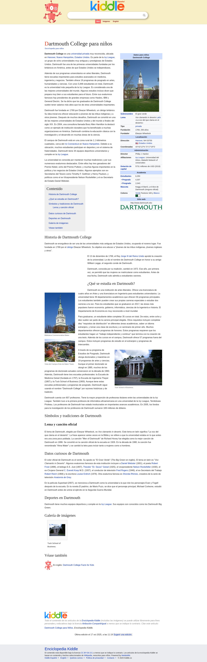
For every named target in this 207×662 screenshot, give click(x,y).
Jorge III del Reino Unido (132, 256)
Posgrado (126, 183)
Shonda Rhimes (130, 474)
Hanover (139, 140)
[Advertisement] (103, 31)
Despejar (139, 15)
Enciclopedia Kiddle (91, 620)
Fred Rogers (122, 470)
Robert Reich (51, 474)
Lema (123, 117)
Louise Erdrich (83, 474)
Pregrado (126, 180)
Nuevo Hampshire (65, 57)
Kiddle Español (51, 658)
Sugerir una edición (123, 634)
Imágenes (106, 21)
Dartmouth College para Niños (59, 628)
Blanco (156, 193)
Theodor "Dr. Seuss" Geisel (96, 467)
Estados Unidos (145, 143)
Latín (159, 117)
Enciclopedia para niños (54, 48)
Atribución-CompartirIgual (94, 623)
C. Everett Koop (71, 470)
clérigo (70, 247)
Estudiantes (126, 176)
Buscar (144, 15)
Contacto (110, 658)
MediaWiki (126, 655)
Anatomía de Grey (62, 477)
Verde (137, 193)
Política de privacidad (95, 658)
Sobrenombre (127, 114)
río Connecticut (72, 144)
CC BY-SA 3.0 (86, 653)
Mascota (124, 187)
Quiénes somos (76, 658)
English (116, 21)
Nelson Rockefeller (142, 467)
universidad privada (80, 54)
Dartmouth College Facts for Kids (78, 565)
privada (138, 126)
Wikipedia (88, 655)
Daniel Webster (128, 463)
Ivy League (140, 157)
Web (98, 21)
